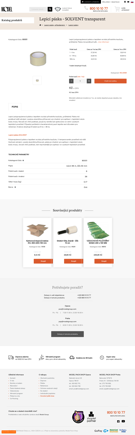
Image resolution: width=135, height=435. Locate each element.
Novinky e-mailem (16, 383)
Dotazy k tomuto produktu (67, 334)
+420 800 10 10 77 (84, 295)
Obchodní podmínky (47, 378)
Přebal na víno (15, 396)
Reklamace (44, 386)
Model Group (44, 414)
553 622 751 (76, 383)
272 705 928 (106, 386)
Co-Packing (14, 398)
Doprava (43, 380)
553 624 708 (76, 386)
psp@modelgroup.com (67, 321)
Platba (42, 383)
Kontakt (12, 378)
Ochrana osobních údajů (48, 388)
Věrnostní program (16, 393)
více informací (103, 42)
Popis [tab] (15, 107)
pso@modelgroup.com (67, 309)
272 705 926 (106, 383)
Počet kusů (76, 77)
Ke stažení (43, 391)
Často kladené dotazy (17, 388)
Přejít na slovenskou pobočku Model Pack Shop (61, 431)
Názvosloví (13, 386)
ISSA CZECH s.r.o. (37, 431)
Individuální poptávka (47, 393)
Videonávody (14, 391)
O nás (12, 380)
